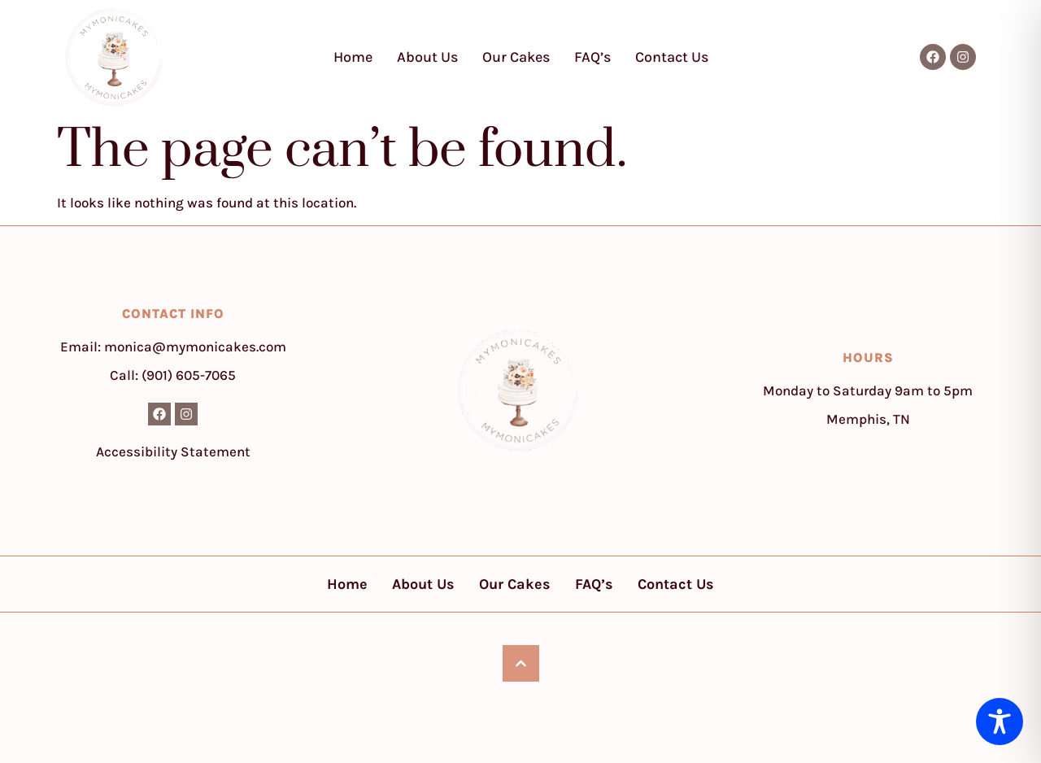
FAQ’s (592, 57)
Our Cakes (516, 57)
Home (352, 57)
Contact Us (671, 57)
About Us (427, 57)
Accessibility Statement (173, 451)
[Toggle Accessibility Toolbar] (999, 721)
